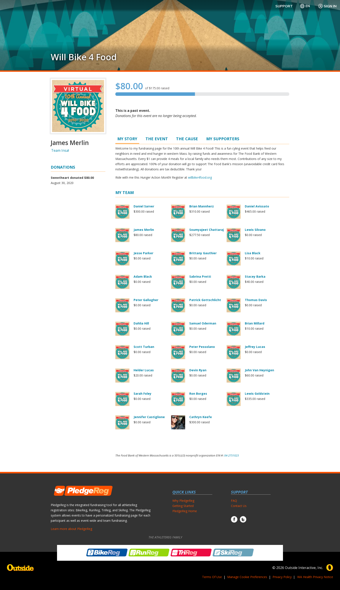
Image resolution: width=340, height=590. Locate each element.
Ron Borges (198, 393)
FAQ (234, 501)
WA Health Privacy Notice (315, 577)
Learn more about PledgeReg (71, 529)
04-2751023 (231, 455)
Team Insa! (60, 150)
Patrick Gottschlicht (205, 300)
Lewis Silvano (255, 230)
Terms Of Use (212, 577)
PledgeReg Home (184, 511)
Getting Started (183, 506)
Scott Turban (144, 347)
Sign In (327, 6)
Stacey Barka (255, 276)
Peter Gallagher (146, 300)
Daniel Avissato (257, 206)
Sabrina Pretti (200, 276)
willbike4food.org (200, 177)
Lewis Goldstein (257, 393)
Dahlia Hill (141, 323)
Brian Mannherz (201, 206)
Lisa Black (252, 253)
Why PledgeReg (183, 501)
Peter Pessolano (202, 347)
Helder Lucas (144, 370)
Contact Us (239, 506)
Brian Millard (254, 323)
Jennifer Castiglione (149, 417)
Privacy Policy (282, 577)
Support (284, 6)
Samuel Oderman (202, 323)
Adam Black (143, 276)
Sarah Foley (142, 393)
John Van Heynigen (259, 370)
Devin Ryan (197, 370)
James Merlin (144, 230)
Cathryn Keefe (200, 417)
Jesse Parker (143, 253)
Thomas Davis (256, 300)
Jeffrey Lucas (255, 347)
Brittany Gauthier (203, 253)
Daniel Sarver (144, 206)
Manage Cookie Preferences (247, 577)
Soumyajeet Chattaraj (206, 230)
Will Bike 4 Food (84, 57)
